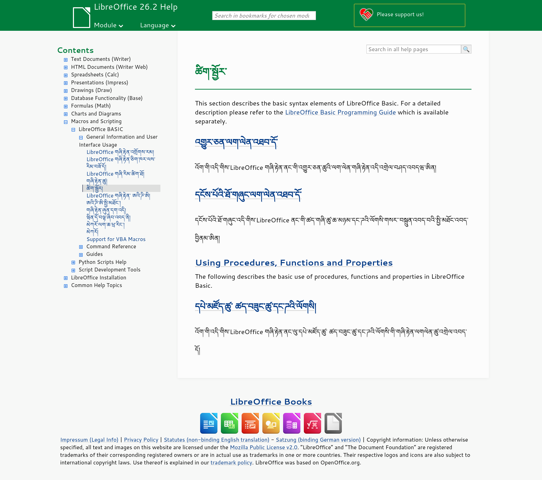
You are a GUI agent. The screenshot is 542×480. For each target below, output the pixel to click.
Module (105, 24)
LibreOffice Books (271, 401)
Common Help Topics (96, 285)
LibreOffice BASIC (100, 129)
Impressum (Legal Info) (89, 439)
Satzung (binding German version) (318, 439)
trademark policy (231, 462)
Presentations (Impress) (99, 82)
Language (154, 24)
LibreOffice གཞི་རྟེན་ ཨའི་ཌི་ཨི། (118, 195)
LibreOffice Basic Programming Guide (340, 112)
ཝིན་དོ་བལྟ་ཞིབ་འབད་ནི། (108, 217)
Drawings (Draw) (91, 90)
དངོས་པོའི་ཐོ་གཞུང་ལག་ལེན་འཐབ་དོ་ (248, 194)
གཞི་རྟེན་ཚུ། (96, 181)
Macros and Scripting (96, 121)
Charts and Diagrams (96, 113)
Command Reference (111, 246)
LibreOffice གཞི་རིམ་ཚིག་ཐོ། (115, 173)
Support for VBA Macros (116, 239)
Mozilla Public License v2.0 (264, 447)
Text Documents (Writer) (101, 59)
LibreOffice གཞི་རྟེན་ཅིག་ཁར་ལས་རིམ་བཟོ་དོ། (120, 163)
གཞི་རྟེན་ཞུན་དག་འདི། (106, 210)
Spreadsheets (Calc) (95, 74)
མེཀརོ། (92, 232)
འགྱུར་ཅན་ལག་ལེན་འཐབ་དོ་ (236, 142)
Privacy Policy (141, 439)
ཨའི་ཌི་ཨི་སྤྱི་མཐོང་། (103, 202)
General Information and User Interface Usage (118, 140)
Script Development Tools (109, 269)
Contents (75, 50)
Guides (94, 254)
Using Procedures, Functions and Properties (294, 262)
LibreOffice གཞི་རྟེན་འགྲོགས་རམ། (120, 152)
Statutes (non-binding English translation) (216, 439)
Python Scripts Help (102, 262)
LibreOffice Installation (98, 277)
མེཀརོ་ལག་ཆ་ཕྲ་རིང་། (105, 224)
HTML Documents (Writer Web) (109, 67)
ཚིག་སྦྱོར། (94, 188)
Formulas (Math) (91, 105)
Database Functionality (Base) (107, 98)
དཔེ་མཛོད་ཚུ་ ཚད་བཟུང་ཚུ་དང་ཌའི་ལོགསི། (255, 306)
